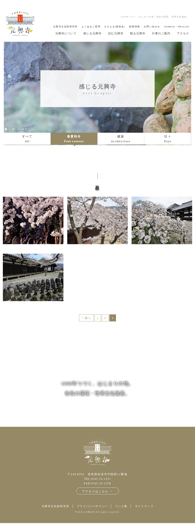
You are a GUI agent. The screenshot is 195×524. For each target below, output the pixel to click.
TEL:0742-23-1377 (97, 479)
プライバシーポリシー (91, 507)
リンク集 (122, 507)
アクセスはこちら (97, 492)
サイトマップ (147, 507)
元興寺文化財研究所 (52, 507)
